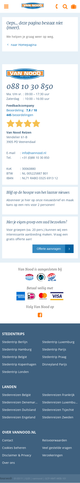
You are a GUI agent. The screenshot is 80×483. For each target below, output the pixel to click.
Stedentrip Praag (54, 357)
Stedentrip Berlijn (15, 342)
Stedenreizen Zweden (57, 417)
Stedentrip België (14, 357)
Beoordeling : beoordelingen (21, 112)
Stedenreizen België (16, 395)
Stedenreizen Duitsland (19, 410)
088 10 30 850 (57, 6)
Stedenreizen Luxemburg (60, 402)
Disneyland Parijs (54, 364)
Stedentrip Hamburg (17, 349)
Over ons (8, 463)
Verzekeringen (52, 455)
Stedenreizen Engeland (18, 417)
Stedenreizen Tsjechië (58, 410)
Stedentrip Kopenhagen (19, 364)
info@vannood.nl (34, 153)
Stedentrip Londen (15, 372)
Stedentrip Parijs (54, 349)
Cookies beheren (14, 448)
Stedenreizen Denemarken (20, 402)
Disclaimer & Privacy (16, 455)
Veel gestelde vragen (57, 448)
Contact (7, 440)
